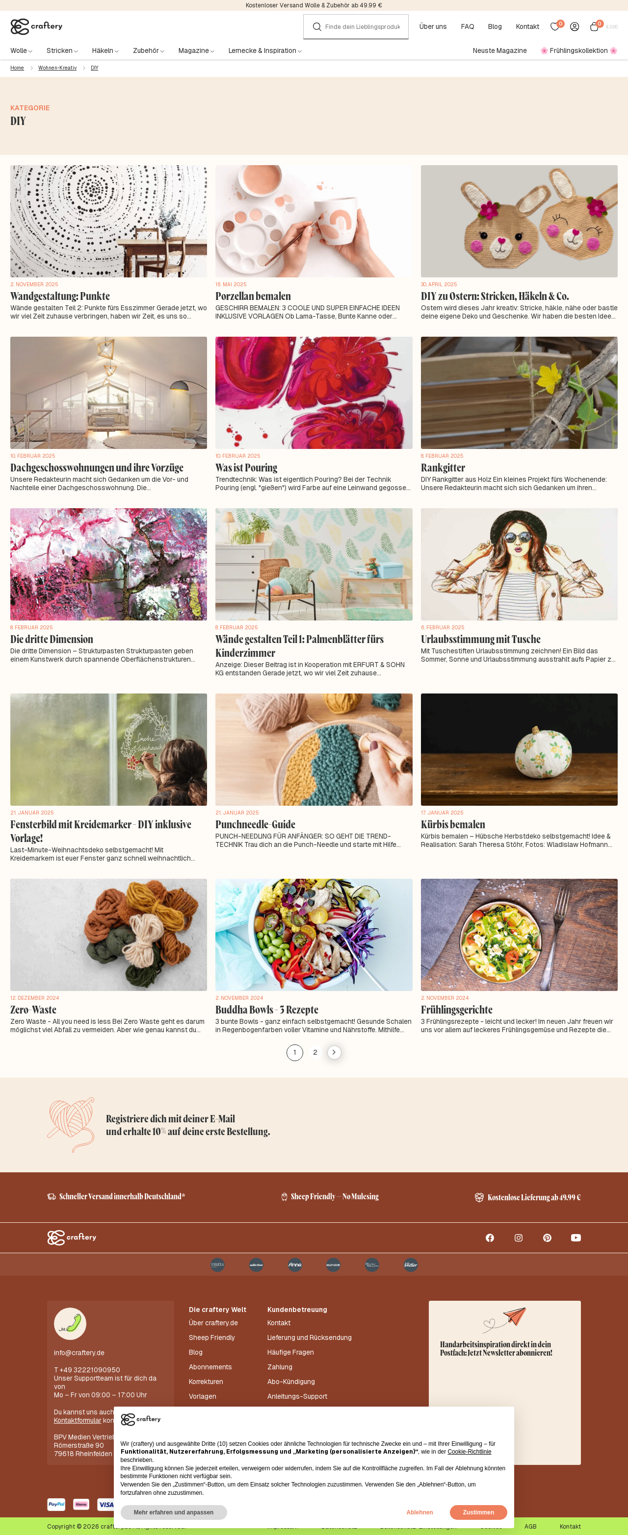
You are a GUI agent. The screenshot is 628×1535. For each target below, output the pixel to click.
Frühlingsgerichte (456, 1003)
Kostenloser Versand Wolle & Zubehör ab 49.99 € (314, 5)
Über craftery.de (213, 1321)
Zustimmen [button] (478, 1512)
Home (17, 68)
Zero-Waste (32, 1003)
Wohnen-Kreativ (57, 68)
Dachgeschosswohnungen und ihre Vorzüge (95, 466)
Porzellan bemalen (251, 295)
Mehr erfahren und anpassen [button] (174, 1512)
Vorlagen (202, 1384)
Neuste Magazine (500, 50)
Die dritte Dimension (50, 636)
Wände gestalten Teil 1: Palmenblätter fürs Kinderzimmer (295, 643)
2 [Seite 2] (314, 1045)
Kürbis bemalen (452, 820)
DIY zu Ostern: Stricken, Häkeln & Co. (491, 295)
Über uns (435, 27)
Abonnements (210, 1359)
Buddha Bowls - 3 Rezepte (264, 1003)
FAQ (469, 27)
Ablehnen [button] (419, 1512)
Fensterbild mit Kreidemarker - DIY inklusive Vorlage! (96, 826)
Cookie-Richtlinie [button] (469, 1451)
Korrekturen (206, 1371)
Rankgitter (442, 466)
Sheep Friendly (212, 1334)
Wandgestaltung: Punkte (57, 295)
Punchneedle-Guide (253, 820)
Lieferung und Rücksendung (309, 1334)
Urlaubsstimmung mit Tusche (478, 636)
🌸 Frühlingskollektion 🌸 (579, 50)
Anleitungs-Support (297, 1384)
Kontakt (530, 27)
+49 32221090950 (90, 1368)
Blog (497, 27)
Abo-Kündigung (291, 1371)
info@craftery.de (79, 1351)
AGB (530, 1526)
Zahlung (279, 1359)
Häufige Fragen (290, 1346)
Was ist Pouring (245, 466)
